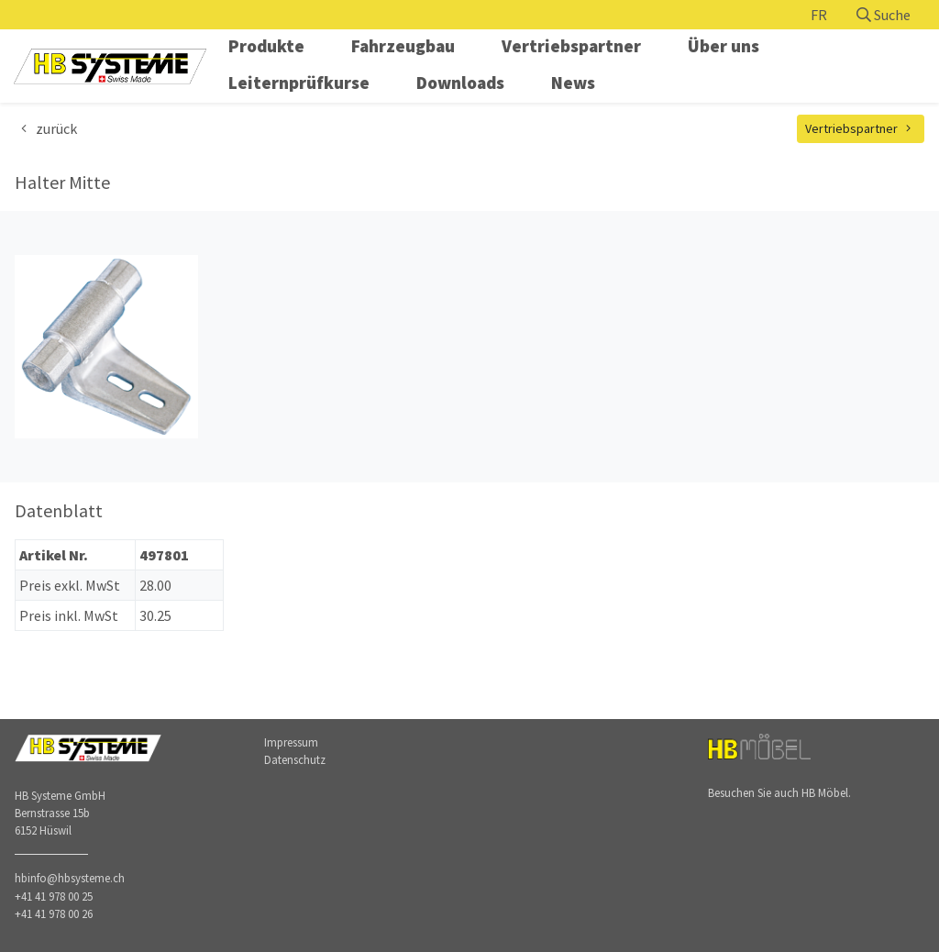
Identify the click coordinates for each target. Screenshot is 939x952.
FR (819, 15)
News (573, 83)
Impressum (291, 742)
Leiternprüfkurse (299, 83)
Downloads (460, 83)
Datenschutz (295, 759)
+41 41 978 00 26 (54, 913)
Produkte (266, 46)
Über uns (723, 46)
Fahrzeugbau (403, 46)
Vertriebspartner (571, 46)
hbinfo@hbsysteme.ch (70, 877)
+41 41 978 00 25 (54, 896)
